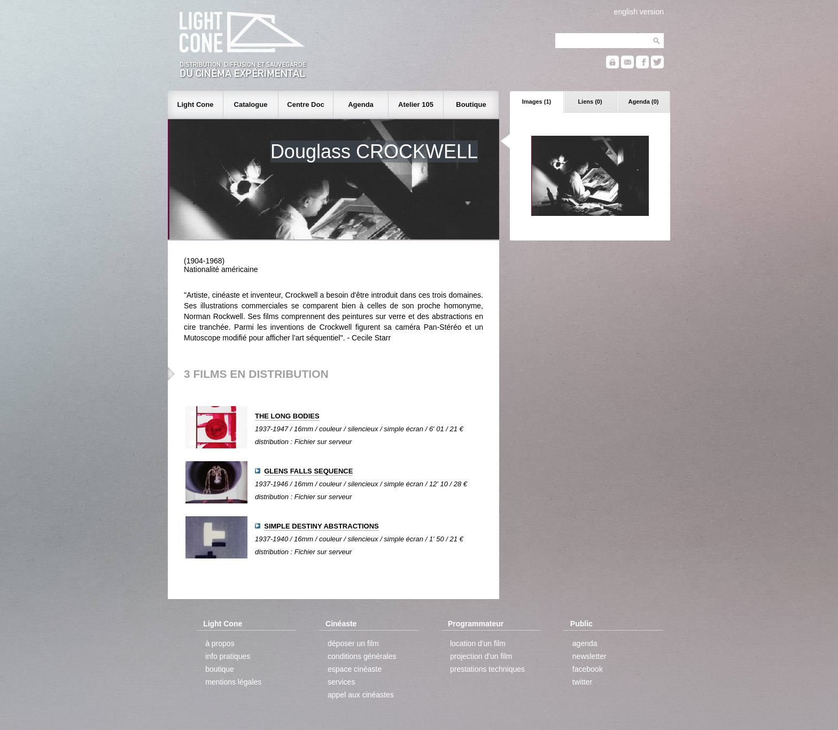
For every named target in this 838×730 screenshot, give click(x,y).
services (341, 682)
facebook (587, 669)
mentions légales (233, 682)
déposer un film (353, 643)
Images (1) (536, 101)
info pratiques (227, 656)
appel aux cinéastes (361, 694)
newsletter (589, 656)
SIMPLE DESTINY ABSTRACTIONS (321, 526)
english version (639, 11)
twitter (582, 682)
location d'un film (478, 643)
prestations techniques (487, 669)
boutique (219, 669)
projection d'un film (481, 656)
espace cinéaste (355, 669)
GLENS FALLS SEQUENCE (308, 471)
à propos (219, 643)
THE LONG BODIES (287, 416)
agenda (585, 643)
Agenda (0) (644, 101)
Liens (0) (590, 101)
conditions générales (362, 656)
